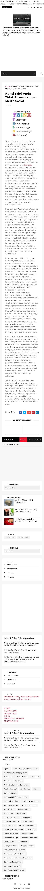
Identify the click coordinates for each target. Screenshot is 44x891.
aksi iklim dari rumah (31, 801)
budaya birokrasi (10, 846)
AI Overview (8, 777)
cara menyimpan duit (12, 866)
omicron (10, 573)
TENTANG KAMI (11, 721)
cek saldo (10, 684)
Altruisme (18, 781)
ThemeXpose (26, 888)
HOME (7, 708)
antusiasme (8, 813)
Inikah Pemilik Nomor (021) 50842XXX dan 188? (26, 511)
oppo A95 (10, 577)
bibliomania (22, 842)
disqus (30, 439)
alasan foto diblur (11, 805)
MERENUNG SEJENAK (14, 718)
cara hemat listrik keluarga (14, 854)
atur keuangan (9, 825)
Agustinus (7, 781)
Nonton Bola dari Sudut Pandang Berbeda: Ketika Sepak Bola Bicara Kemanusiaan (21, 644)
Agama (7, 769)
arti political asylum (11, 821)
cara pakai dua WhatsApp (14, 870)
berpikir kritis (9, 842)
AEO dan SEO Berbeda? (22, 769)
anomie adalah (24, 809)
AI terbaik (35, 777)
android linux (9, 696)
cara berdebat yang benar (14, 850)
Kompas (28, 165)
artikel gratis (12, 675)
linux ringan (11, 565)
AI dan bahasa (22, 777)
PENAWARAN (10, 711)
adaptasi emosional (11, 801)
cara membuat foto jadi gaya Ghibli (18, 858)
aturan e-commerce (27, 825)
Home (7, 86)
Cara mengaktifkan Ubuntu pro (15, 797)
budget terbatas (27, 846)
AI (36, 769)
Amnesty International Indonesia (16, 785)
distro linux (10, 537)
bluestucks (11, 680)
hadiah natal (23, 537)
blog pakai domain (24, 696)
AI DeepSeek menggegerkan (15, 773)
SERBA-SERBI (10, 713)
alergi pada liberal (29, 805)
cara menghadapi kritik (13, 862)
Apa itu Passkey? (10, 789)
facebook (37, 439)
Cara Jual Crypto (10, 793)
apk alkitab (21, 813)
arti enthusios (25, 817)
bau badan (31, 829)
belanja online (27, 833)
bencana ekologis (11, 838)
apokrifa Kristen (10, 817)
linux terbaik (11, 569)
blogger (23, 439)
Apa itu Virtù (25, 789)
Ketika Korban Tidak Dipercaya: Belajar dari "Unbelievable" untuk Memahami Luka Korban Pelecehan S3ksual (21, 659)
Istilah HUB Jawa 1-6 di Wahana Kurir (24, 501)
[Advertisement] (22, 46)
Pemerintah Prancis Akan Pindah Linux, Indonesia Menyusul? (20, 651)
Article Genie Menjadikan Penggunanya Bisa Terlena (26, 520)
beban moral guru (11, 833)
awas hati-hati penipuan (13, 829)
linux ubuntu (25, 699)
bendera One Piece (29, 838)
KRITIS (7, 716)
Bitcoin (36, 789)
